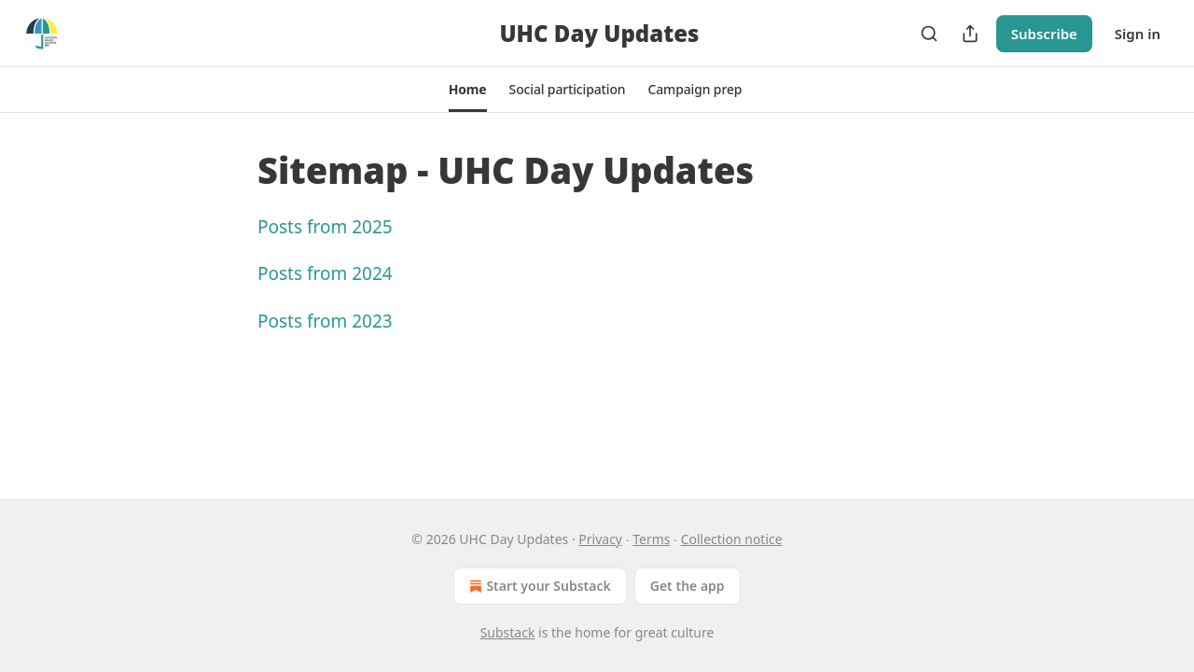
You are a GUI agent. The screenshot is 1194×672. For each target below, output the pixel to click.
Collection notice (732, 539)
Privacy (600, 539)
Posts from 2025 (325, 227)
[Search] (929, 33)
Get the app (687, 586)
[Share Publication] (970, 33)
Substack (507, 632)
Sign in (1137, 33)
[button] (467, 89)
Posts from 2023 (325, 321)
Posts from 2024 (325, 273)
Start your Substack (537, 586)
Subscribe (1044, 33)
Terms (651, 539)
